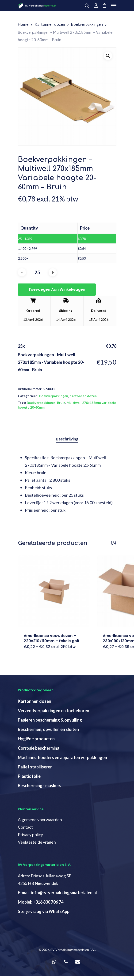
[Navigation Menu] (113, 5)
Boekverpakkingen (87, 24)
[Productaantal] (37, 272)
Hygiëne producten (36, 738)
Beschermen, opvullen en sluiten (48, 729)
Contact (25, 827)
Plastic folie (29, 776)
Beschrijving (67, 438)
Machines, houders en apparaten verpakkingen (62, 757)
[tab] (67, 439)
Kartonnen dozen (49, 24)
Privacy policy (30, 834)
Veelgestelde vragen (37, 842)
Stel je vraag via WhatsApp (43, 911)
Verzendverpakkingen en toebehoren (53, 710)
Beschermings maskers (39, 785)
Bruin (61, 403)
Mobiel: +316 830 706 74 (40, 902)
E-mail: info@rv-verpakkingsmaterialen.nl (57, 892)
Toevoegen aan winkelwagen (56, 289)
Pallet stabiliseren (35, 766)
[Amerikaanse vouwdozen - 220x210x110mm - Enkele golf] (54, 591)
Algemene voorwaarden (40, 819)
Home (23, 24)
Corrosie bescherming (39, 748)
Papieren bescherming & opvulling (50, 720)
